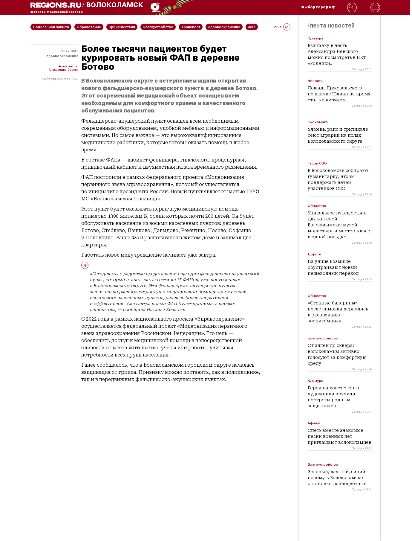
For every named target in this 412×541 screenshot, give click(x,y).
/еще (281, 27)
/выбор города (318, 7)
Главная (69, 50)
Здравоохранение (62, 56)
